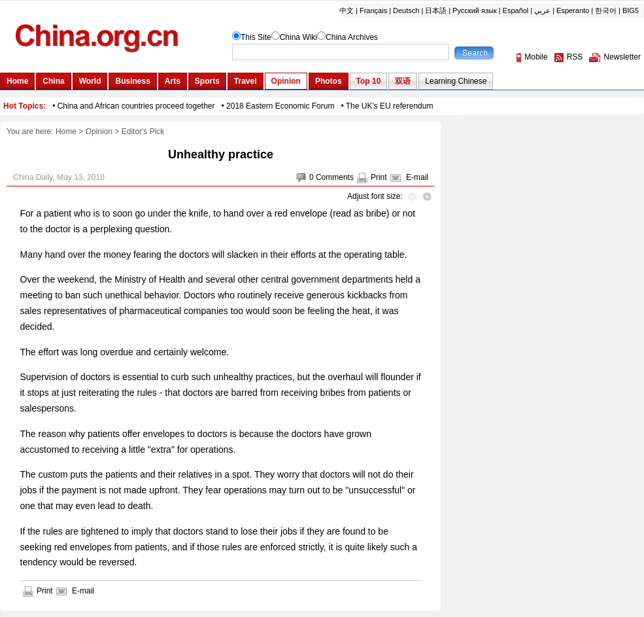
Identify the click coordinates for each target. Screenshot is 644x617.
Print (379, 177)
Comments (335, 177)
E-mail (417, 177)
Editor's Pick (143, 131)
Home (66, 131)
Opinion (99, 131)
